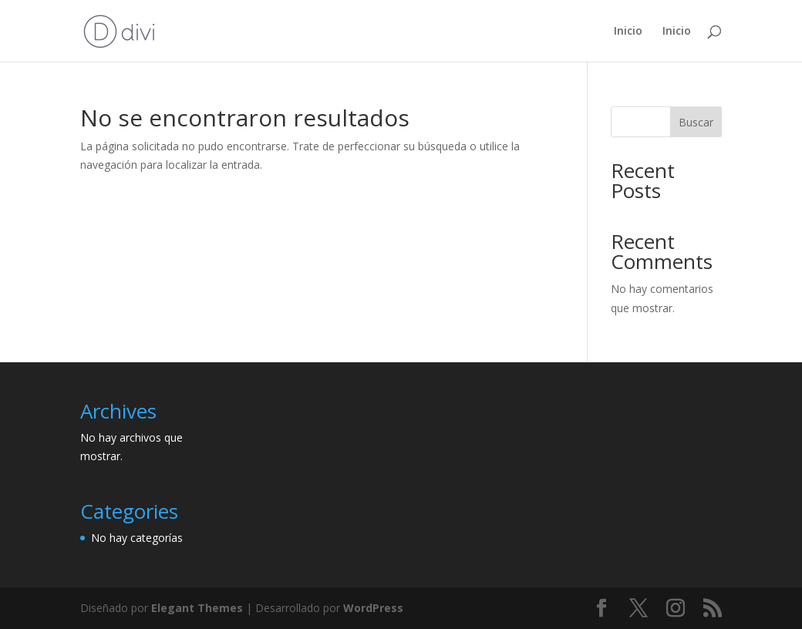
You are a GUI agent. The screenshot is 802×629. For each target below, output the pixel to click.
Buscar (696, 122)
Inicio (628, 31)
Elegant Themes (197, 607)
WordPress (373, 607)
